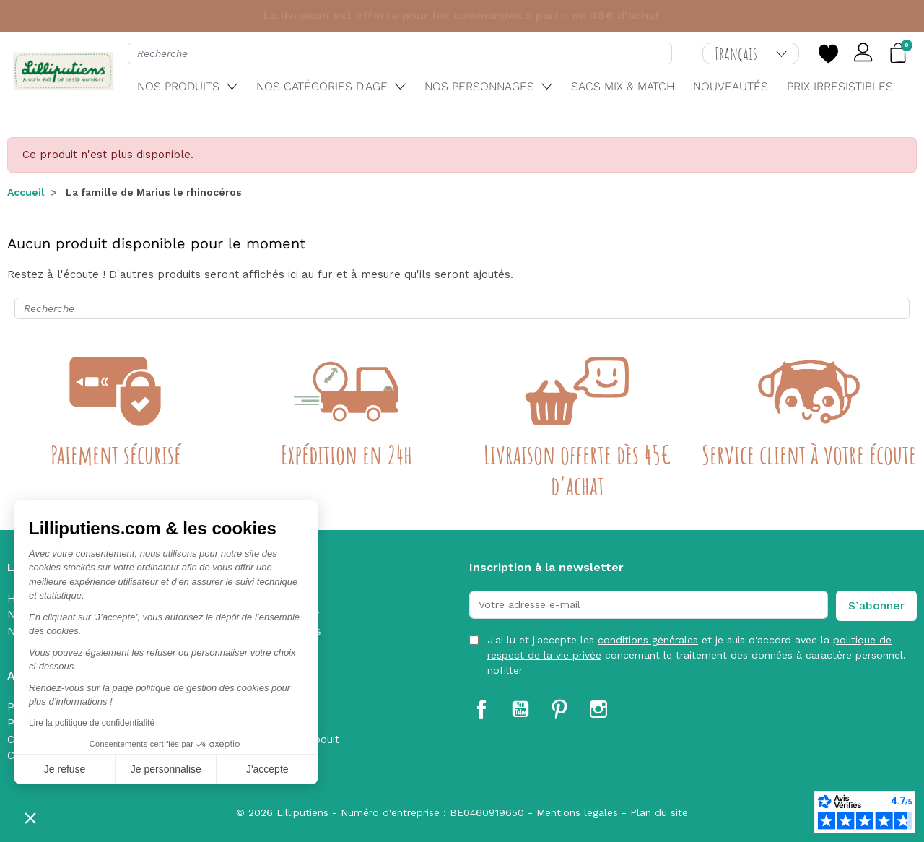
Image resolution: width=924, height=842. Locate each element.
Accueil (26, 192)
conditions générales (648, 640)
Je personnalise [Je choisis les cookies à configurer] (166, 769)
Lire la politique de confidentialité (91, 723)
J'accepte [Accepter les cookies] (267, 769)
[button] (30, 817)
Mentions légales (577, 812)
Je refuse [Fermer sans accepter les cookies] (65, 769)
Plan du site (659, 812)
